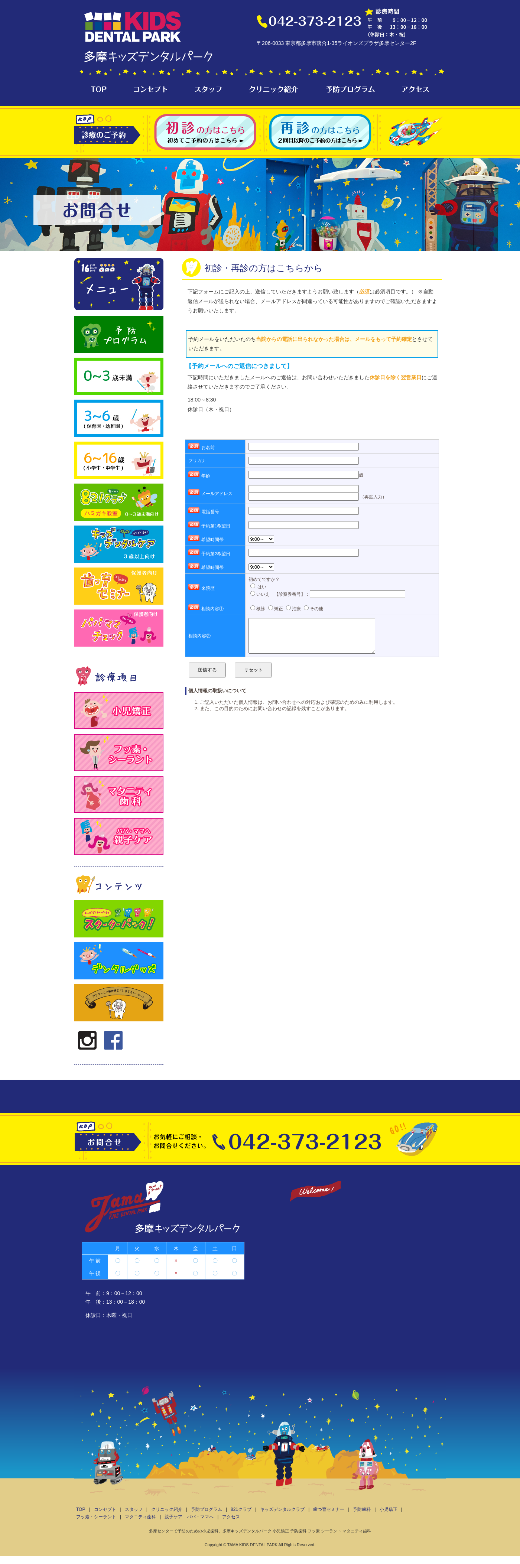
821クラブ (241, 1509)
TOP (80, 1509)
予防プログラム (206, 1509)
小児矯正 (388, 1509)
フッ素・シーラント (96, 1516)
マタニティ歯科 (140, 1516)
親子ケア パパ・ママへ (189, 1516)
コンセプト (105, 1509)
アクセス (231, 1516)
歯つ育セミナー (328, 1509)
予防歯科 (362, 1509)
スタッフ (134, 1509)
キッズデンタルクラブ (282, 1509)
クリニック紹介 (166, 1509)
